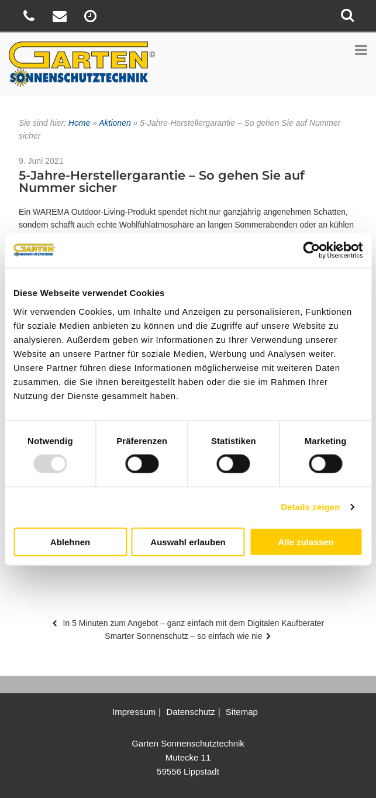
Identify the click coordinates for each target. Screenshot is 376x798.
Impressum (134, 712)
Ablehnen (70, 541)
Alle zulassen (305, 541)
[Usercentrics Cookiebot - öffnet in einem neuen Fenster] (311, 250)
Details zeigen (310, 507)
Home (79, 123)
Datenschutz (190, 712)
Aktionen (114, 123)
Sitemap (242, 712)
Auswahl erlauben (187, 541)
